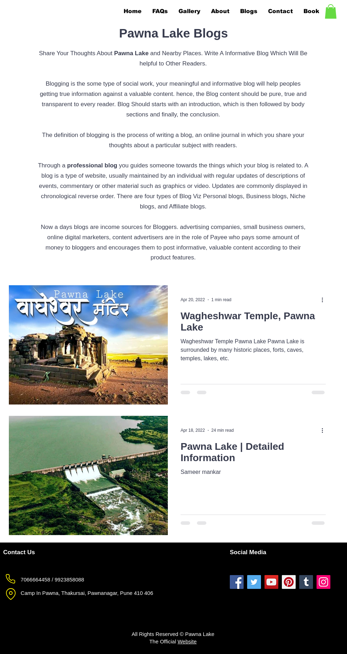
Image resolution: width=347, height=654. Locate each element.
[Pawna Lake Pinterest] (289, 582)
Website (187, 641)
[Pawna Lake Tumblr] (306, 582)
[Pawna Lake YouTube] (271, 582)
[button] (331, 11)
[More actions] (324, 300)
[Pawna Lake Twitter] (254, 582)
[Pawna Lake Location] (11, 594)
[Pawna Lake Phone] (10, 579)
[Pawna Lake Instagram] (323, 582)
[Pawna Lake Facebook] (237, 582)
